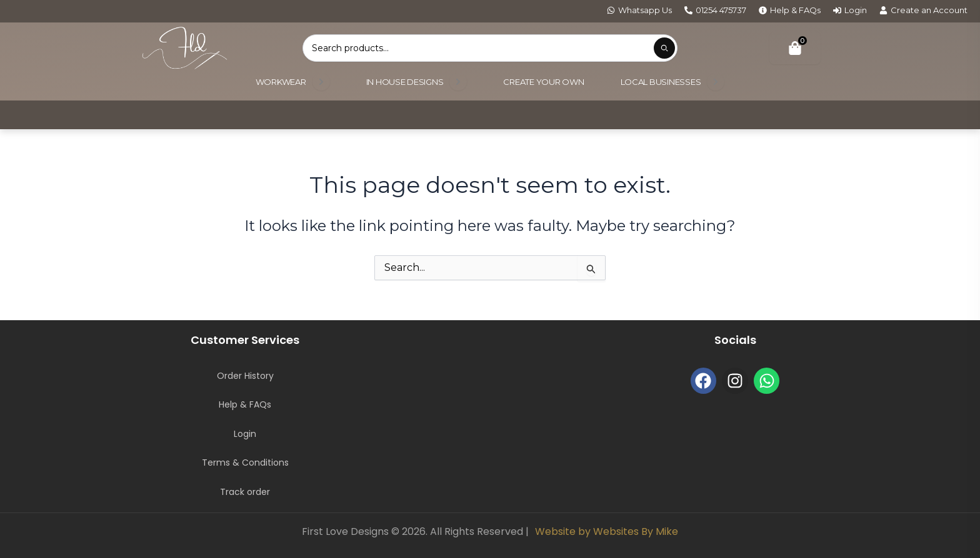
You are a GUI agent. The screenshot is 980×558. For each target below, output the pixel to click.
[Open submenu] (321, 82)
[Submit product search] (664, 48)
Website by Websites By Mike (606, 531)
